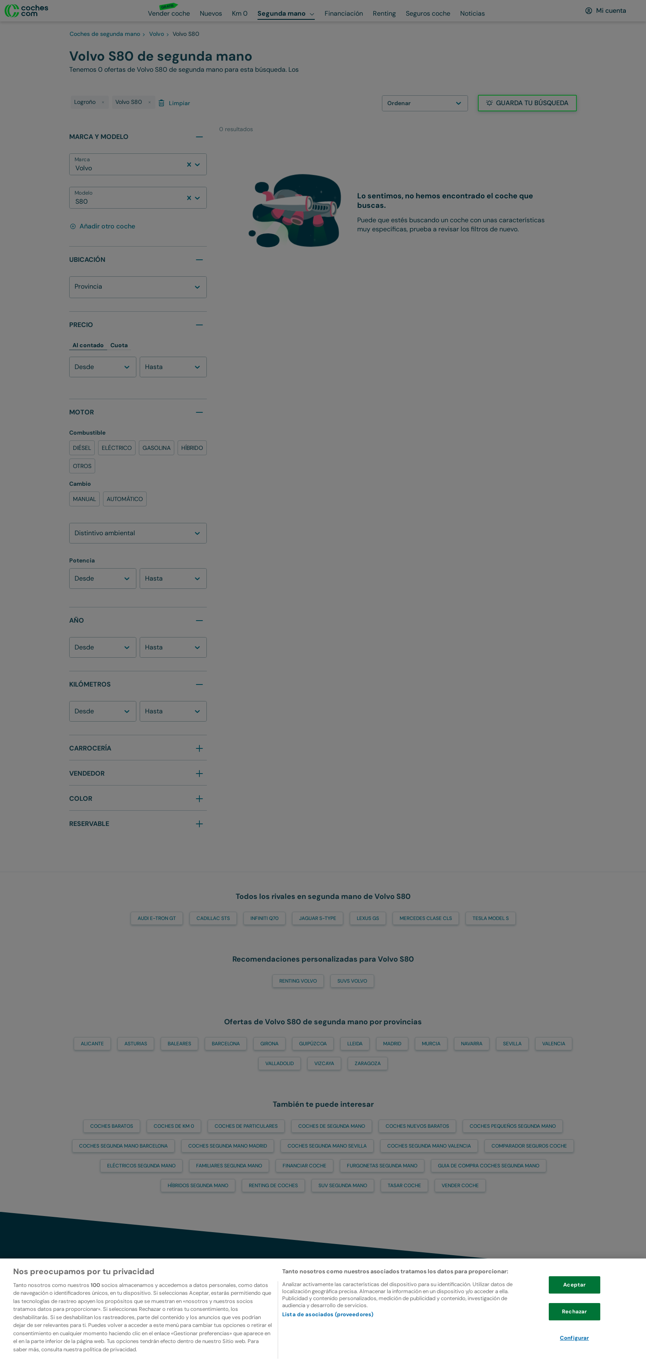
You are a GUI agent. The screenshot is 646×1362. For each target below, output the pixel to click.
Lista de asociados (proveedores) (327, 1333)
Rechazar (574, 1330)
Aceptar (574, 1304)
